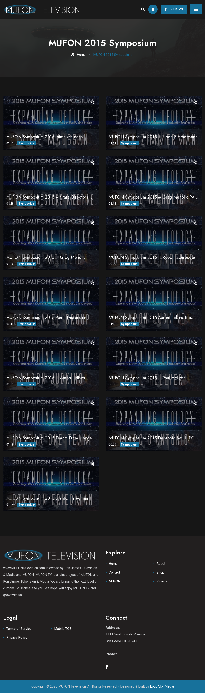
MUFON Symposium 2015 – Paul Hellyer (147, 378)
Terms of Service (19, 629)
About (161, 564)
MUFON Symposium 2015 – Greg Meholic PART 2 (156, 197)
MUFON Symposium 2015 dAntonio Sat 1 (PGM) (154, 438)
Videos (162, 581)
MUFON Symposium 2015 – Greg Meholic (46, 257)
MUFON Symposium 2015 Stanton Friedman (47, 498)
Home (78, 55)
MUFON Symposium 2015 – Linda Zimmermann (153, 137)
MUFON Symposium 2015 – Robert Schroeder (152, 257)
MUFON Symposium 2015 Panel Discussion (46, 318)
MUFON (114, 581)
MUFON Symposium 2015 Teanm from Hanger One (54, 438)
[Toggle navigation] (196, 9)
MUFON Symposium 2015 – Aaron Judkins (45, 378)
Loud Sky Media (162, 686)
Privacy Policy (16, 637)
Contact (114, 572)
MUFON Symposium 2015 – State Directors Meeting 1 (57, 197)
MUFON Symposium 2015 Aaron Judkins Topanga (154, 318)
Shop (160, 572)
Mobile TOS (63, 629)
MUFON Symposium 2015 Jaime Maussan (44, 137)
